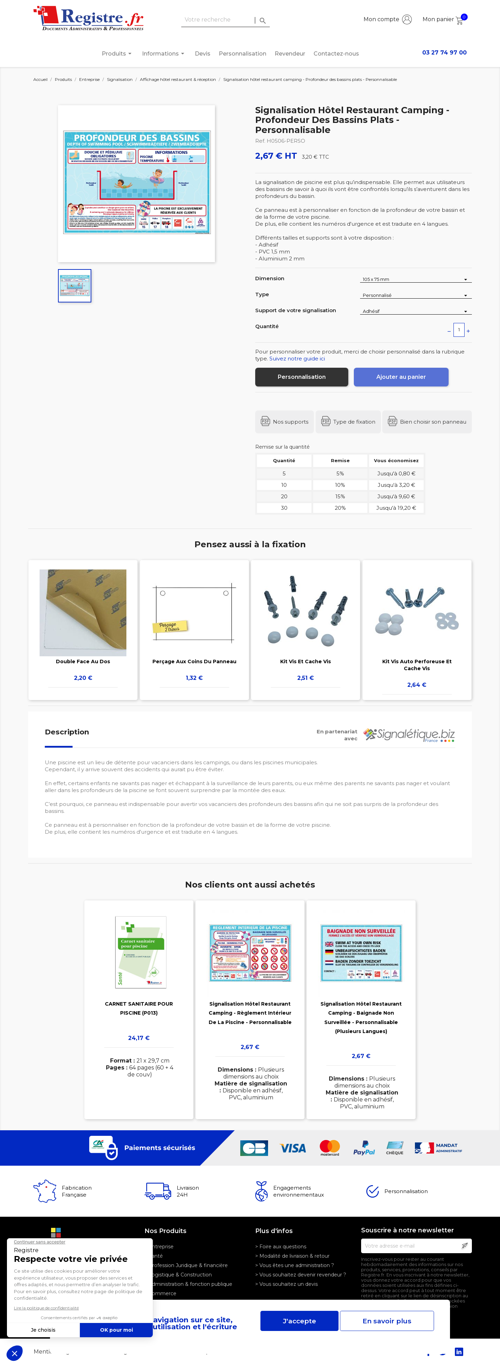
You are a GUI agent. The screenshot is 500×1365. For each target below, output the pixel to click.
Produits (118, 54)
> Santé (153, 1256)
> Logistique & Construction (178, 1275)
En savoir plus (386, 1321)
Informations (164, 54)
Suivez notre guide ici (297, 358)
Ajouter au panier (401, 377)
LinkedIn (459, 1352)
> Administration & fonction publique (188, 1284)
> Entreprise (159, 1246)
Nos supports (290, 421)
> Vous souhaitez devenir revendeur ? (300, 1275)
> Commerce (160, 1293)
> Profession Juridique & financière (186, 1265)
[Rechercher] (225, 20)
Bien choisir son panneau (433, 421)
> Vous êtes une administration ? (294, 1265)
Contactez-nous (336, 53)
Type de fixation (354, 421)
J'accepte (299, 1321)
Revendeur (290, 53)
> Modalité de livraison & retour (292, 1256)
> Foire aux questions (280, 1246)
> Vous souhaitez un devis (286, 1284)
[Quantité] (459, 330)
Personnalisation (242, 53)
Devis (202, 53)
